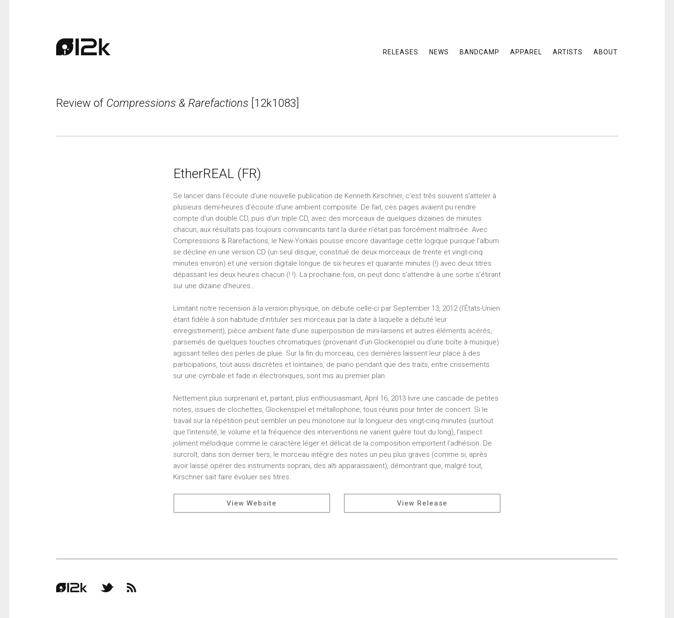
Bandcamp (479, 51)
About (605, 51)
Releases (400, 51)
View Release (422, 503)
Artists (568, 51)
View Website (252, 503)
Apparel (526, 51)
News (439, 51)
